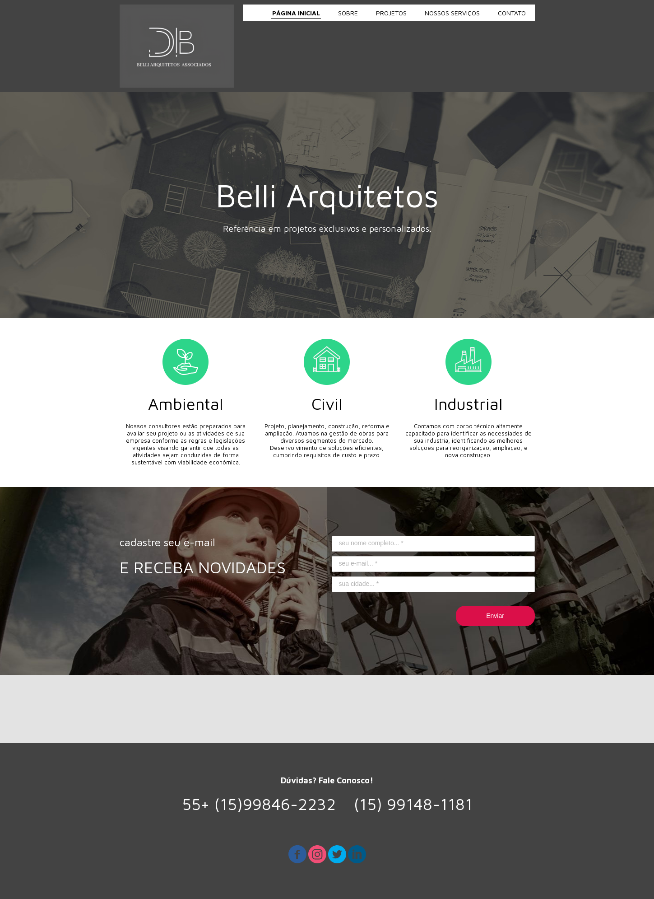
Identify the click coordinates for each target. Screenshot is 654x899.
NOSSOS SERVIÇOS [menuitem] (452, 13)
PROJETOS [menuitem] (391, 13)
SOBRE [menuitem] (348, 13)
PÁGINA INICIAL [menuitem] (296, 13)
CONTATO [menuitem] (512, 13)
